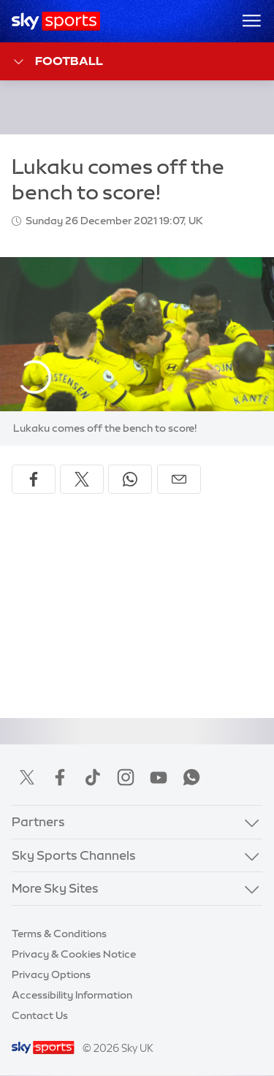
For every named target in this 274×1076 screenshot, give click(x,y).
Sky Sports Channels (74, 855)
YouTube (158, 777)
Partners (38, 821)
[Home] (56, 21)
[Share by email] (179, 479)
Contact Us (40, 1015)
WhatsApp (191, 777)
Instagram (125, 777)
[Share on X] (82, 479)
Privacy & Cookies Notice (74, 954)
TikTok (92, 777)
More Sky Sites (55, 888)
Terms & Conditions (59, 933)
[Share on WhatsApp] (130, 479)
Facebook (60, 777)
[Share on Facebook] (34, 479)
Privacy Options (51, 974)
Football (57, 62)
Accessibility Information (72, 995)
